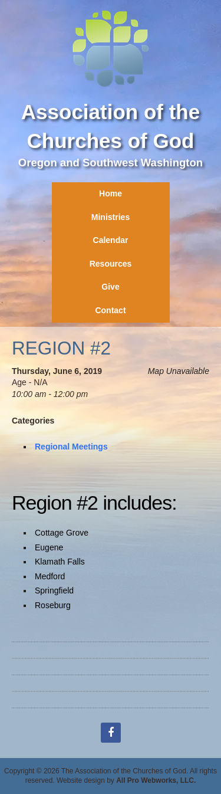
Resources (111, 263)
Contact (110, 310)
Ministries (110, 217)
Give (110, 286)
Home (110, 193)
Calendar (110, 240)
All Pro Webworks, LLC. (156, 780)
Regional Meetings (71, 446)
